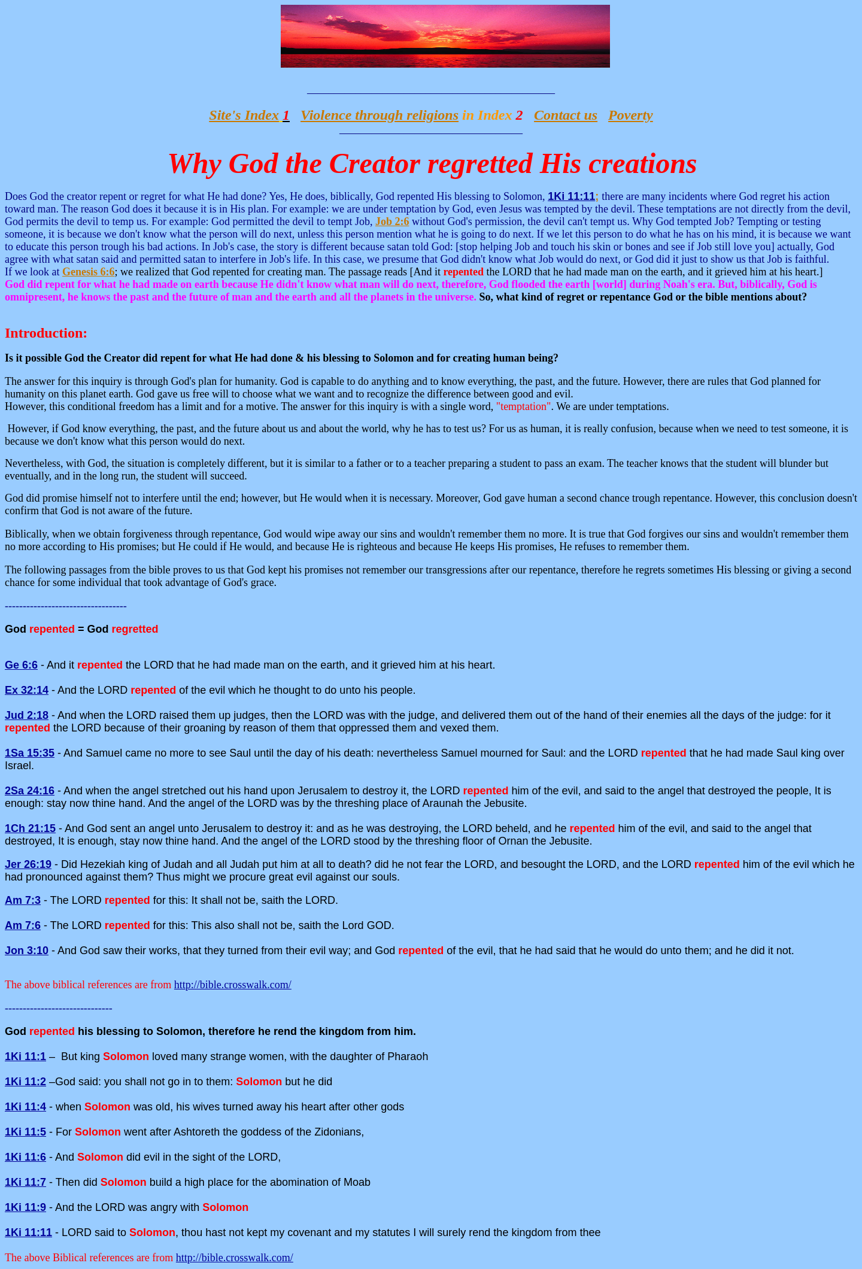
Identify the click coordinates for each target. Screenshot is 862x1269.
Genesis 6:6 (88, 272)
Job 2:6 (392, 221)
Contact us (565, 115)
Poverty (630, 115)
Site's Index (244, 115)
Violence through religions (380, 115)
